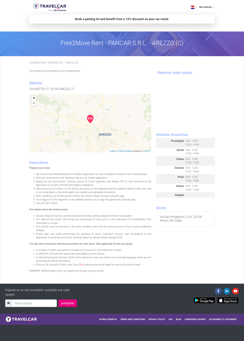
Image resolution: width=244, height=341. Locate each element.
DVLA (82, 264)
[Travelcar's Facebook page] (218, 291)
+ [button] (34, 98)
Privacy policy (157, 319)
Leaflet (112, 151)
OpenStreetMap (125, 151)
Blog (178, 319)
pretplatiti (67, 303)
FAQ (170, 319)
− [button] (34, 103)
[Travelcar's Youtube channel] (235, 291)
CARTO (147, 151)
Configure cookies (195, 319)
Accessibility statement (223, 319)
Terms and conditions (132, 319)
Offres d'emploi (108, 319)
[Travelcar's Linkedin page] (226, 291)
